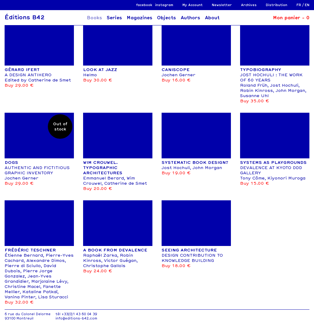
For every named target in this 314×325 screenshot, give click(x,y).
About (212, 18)
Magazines (139, 18)
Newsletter (222, 5)
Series (114, 18)
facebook (144, 5)
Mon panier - (291, 18)
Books (94, 18)
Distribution (276, 5)
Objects (166, 18)
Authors (190, 18)
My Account (192, 5)
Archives (249, 5)
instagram (164, 5)
